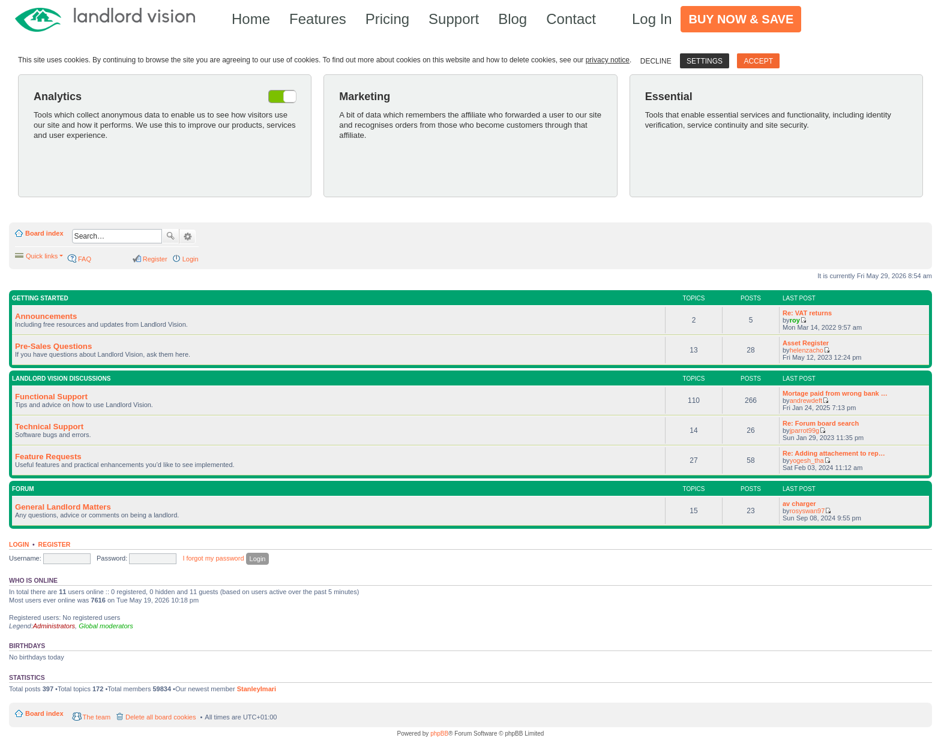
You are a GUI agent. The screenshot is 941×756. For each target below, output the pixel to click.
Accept (758, 61)
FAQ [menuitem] (84, 259)
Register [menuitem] (155, 259)
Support (453, 19)
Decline (656, 61)
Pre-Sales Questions (53, 346)
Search (170, 236)
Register (54, 544)
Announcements (46, 316)
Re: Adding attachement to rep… (834, 453)
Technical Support (49, 426)
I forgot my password (213, 558)
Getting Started (40, 298)
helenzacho (806, 350)
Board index (44, 233)
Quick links (42, 256)
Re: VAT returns (807, 313)
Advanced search (187, 237)
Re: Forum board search (821, 423)
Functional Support (51, 396)
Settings (705, 61)
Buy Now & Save (740, 19)
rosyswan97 (807, 510)
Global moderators (106, 626)
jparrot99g (805, 430)
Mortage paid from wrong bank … (835, 393)
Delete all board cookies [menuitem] (160, 717)
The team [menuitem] (96, 717)
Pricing (387, 19)
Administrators (54, 626)
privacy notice (608, 60)
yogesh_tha (807, 460)
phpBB (439, 733)
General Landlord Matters (63, 506)
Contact (571, 19)
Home (251, 19)
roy (795, 320)
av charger (799, 503)
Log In (652, 19)
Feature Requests (48, 456)
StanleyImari (256, 688)
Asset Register (806, 343)
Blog (512, 19)
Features (317, 19)
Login (19, 544)
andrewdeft (806, 400)
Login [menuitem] (190, 259)
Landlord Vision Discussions (61, 378)
